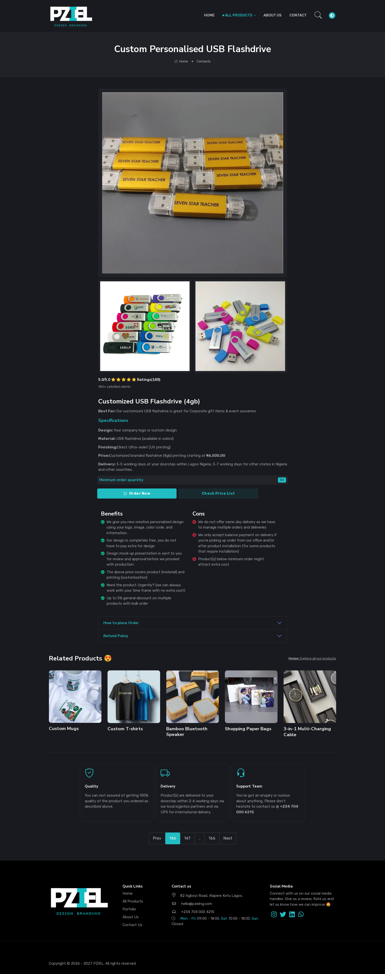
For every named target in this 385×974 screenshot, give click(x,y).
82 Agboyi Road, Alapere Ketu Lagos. (207, 895)
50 (282, 480)
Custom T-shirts (125, 729)
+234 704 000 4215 (193, 912)
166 (212, 838)
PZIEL (98, 963)
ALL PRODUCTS (238, 15)
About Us (131, 917)
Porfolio (129, 909)
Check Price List (218, 493)
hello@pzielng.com (192, 904)
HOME (209, 15)
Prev (157, 838)
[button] (318, 15)
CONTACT (298, 15)
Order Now (136, 493)
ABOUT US (272, 15)
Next (227, 838)
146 (172, 838)
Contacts (204, 61)
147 (187, 838)
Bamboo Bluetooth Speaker (186, 732)
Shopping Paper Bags (248, 729)
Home (181, 61)
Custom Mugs (64, 728)
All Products (133, 901)
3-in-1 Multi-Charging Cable (307, 732)
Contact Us (132, 925)
